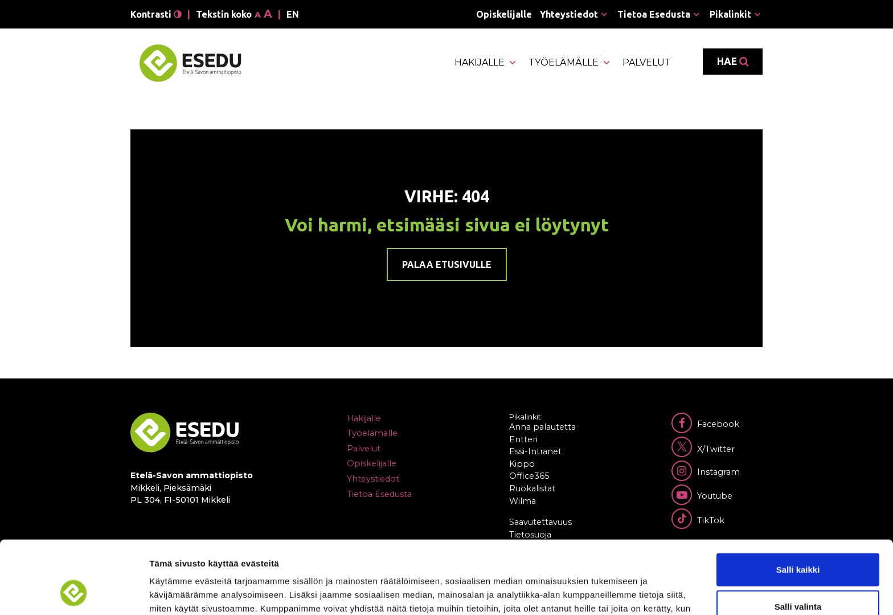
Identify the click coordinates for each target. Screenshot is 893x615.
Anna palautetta (542, 427)
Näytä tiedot (609, 592)
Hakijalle (485, 62)
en (292, 14)
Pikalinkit (730, 14)
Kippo (522, 464)
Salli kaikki (798, 503)
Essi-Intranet (535, 451)
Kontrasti (156, 14)
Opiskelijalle (504, 14)
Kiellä (798, 578)
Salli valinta (798, 540)
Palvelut (646, 62)
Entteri (523, 439)
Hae (732, 61)
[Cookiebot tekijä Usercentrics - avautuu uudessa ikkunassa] (74, 592)
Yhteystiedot (569, 14)
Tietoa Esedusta (653, 14)
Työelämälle (570, 62)
